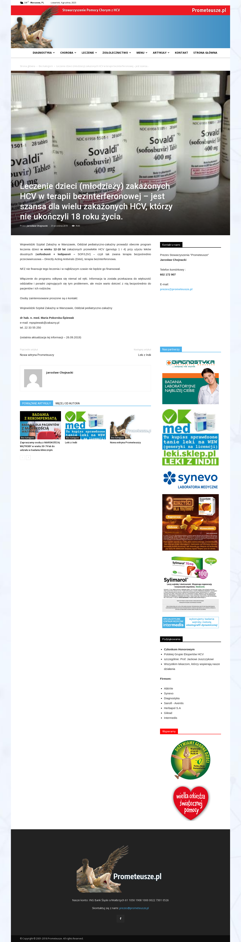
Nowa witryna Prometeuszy (37, 355)
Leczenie (89, 52)
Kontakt (181, 52)
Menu (142, 52)
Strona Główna (205, 52)
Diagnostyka (44, 52)
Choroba (68, 52)
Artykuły (161, 52)
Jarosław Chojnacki (37, 225)
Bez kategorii (46, 66)
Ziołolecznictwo (116, 52)
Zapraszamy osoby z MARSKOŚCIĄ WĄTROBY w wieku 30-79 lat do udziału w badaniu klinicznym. (40, 446)
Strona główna (27, 66)
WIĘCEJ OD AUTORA (67, 403)
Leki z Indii (144, 355)
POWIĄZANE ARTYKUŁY (36, 403)
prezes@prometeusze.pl (134, 908)
